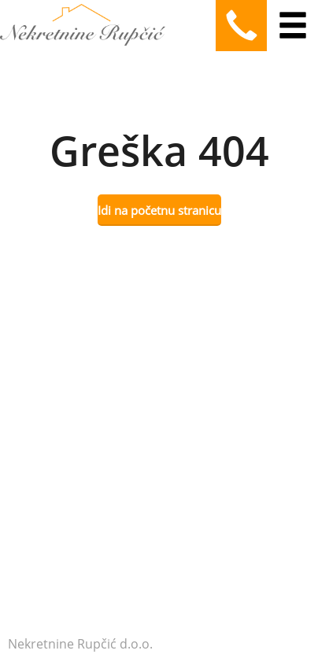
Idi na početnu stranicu (159, 210)
